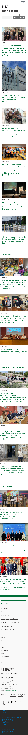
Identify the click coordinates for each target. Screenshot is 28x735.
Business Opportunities (8, 729)
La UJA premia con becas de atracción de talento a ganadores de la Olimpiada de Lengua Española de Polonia (13, 515)
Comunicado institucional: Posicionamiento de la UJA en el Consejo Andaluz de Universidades (13, 99)
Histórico (3, 641)
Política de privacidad (13, 695)
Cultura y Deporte (6, 626)
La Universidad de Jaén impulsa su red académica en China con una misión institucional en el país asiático (13, 549)
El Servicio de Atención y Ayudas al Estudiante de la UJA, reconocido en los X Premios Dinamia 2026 (12, 206)
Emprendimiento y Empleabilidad (11, 622)
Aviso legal (4, 694)
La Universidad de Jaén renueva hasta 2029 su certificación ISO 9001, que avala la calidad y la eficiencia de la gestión (13, 319)
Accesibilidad (5, 656)
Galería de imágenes (7, 644)
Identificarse (5, 663)
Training (4, 724)
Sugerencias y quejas (21, 695)
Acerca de (4, 659)
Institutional (5, 722)
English (3, 1)
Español (8, 1)
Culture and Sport (7, 731)
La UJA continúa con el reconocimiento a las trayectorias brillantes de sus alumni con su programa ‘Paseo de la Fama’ (13, 353)
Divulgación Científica (7, 629)
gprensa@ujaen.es (10, 690)
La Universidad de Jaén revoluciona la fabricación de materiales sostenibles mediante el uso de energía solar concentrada (13, 133)
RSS (2, 653)
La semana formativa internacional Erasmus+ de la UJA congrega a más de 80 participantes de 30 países (14, 50)
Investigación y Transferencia (9, 619)
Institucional (4, 608)
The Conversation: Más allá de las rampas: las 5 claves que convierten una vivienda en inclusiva (14, 240)
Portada (3, 637)
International (6, 726)
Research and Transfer (8, 727)
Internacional (5, 615)
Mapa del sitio (5, 650)
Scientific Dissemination (8, 733)
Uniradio (3, 647)
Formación (4, 611)
